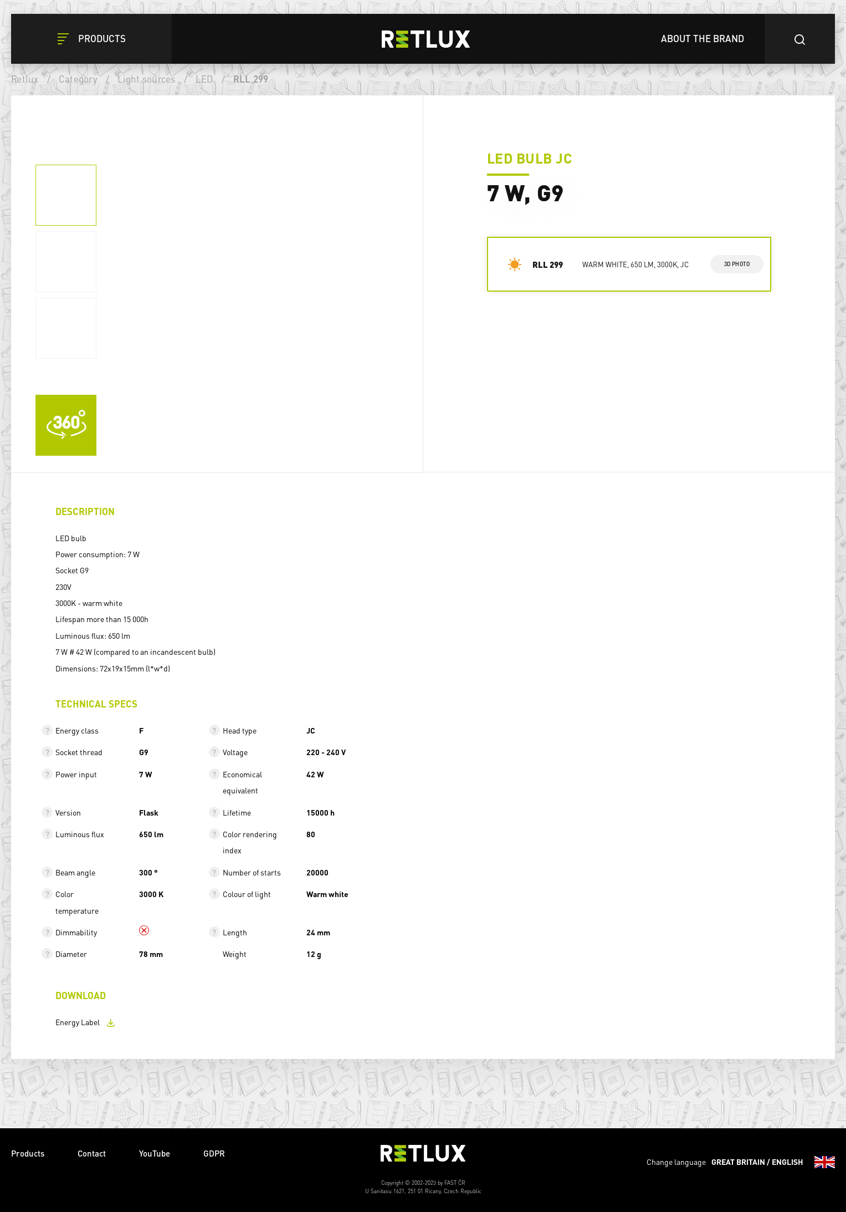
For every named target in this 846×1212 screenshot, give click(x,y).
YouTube (154, 1153)
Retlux (25, 79)
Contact (92, 1153)
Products (27, 1153)
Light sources (146, 79)
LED (204, 79)
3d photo (737, 264)
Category (78, 79)
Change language (741, 1162)
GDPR (214, 1153)
